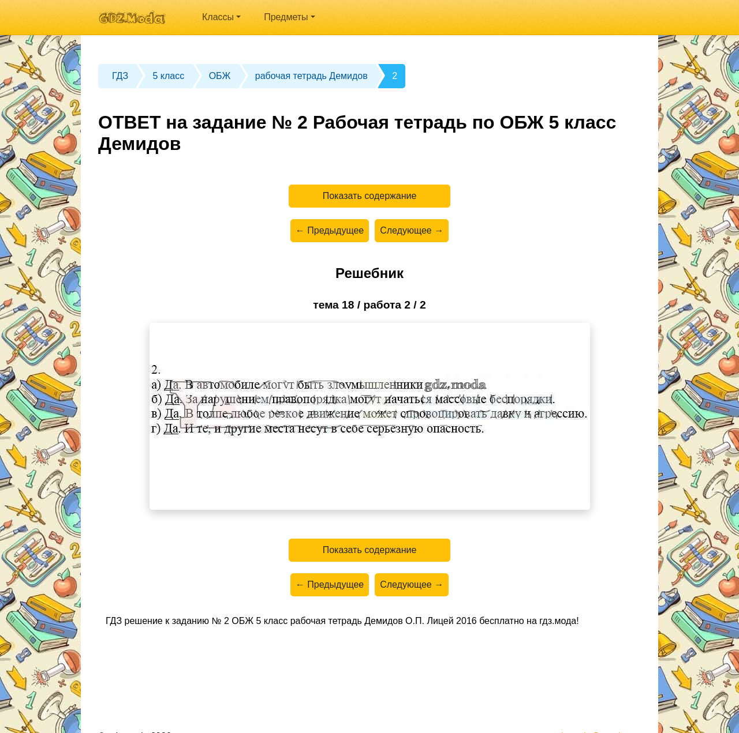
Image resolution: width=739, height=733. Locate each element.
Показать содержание (370, 196)
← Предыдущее (330, 230)
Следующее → (411, 230)
